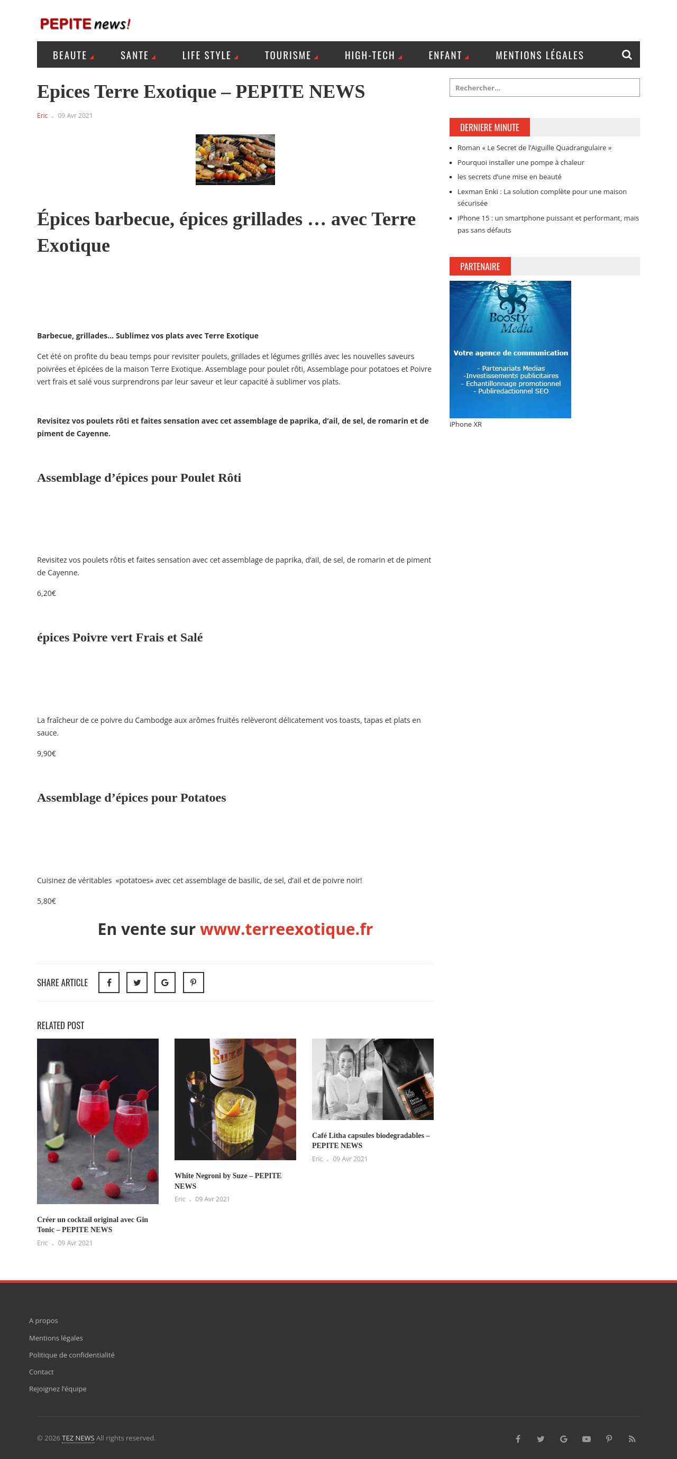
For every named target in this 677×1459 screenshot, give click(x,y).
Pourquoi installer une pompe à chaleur (521, 162)
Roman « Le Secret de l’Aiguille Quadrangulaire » (534, 147)
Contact (41, 1372)
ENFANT (446, 54)
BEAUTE (70, 54)
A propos (43, 1320)
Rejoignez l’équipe (58, 1388)
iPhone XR (466, 424)
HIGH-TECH (370, 54)
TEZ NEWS (78, 1438)
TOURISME (288, 54)
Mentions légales (540, 54)
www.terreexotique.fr (286, 929)
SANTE (135, 54)
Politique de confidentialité (72, 1355)
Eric (42, 115)
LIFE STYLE (207, 54)
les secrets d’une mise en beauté (510, 176)
